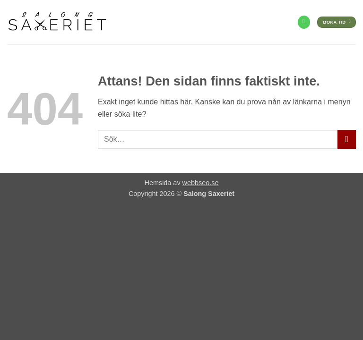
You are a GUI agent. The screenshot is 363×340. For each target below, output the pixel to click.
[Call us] (304, 22)
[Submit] (346, 139)
